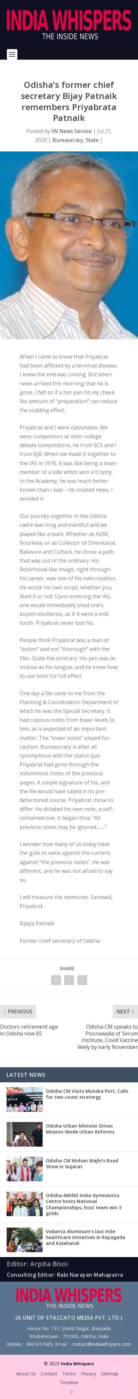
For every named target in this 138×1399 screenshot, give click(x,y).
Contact (49, 1373)
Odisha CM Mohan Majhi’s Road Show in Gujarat (82, 1163)
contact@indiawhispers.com (101, 1344)
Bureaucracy (67, 140)
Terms (69, 1373)
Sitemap (109, 1373)
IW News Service (71, 131)
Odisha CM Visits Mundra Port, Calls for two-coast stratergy (87, 1094)
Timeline (69, 1382)
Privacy (88, 1373)
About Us (26, 1373)
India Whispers (77, 1364)
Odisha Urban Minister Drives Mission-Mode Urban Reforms (80, 1129)
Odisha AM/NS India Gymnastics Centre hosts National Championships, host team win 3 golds (83, 1204)
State (92, 140)
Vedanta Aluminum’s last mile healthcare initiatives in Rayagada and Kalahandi (85, 1237)
